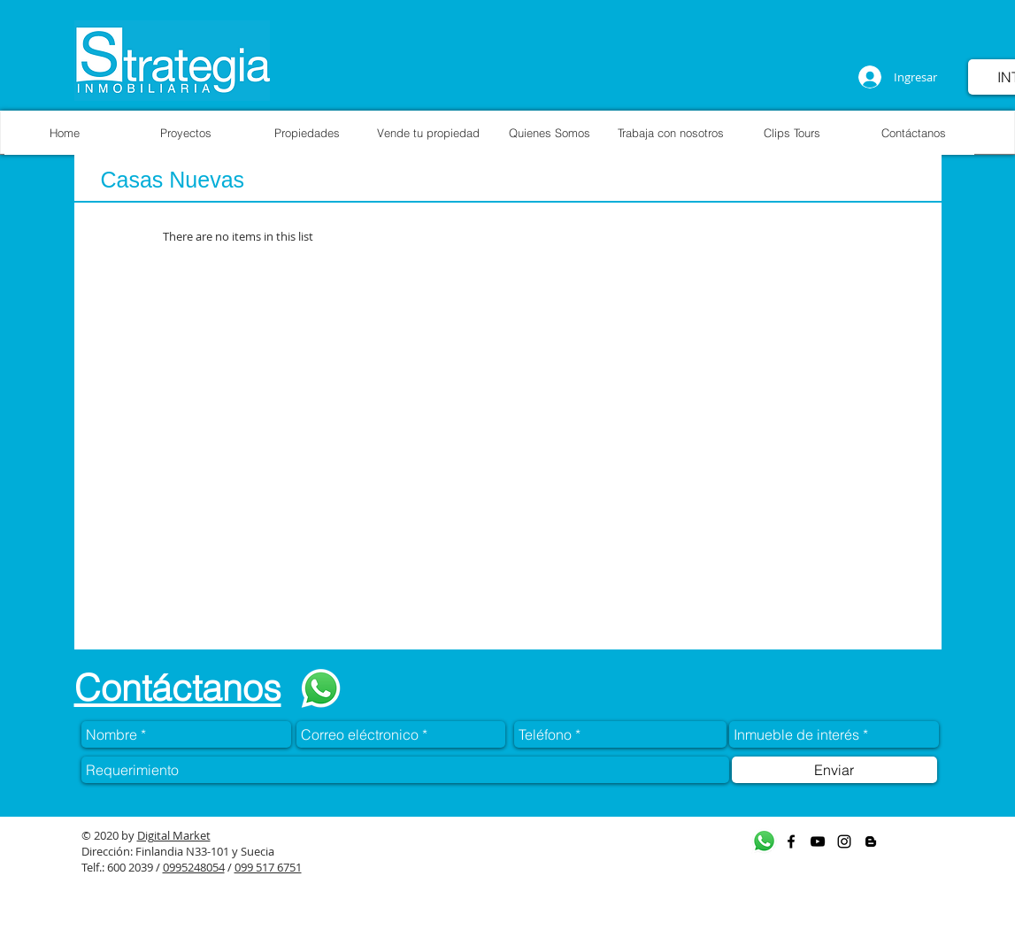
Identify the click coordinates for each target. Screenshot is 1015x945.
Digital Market (174, 835)
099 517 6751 (268, 867)
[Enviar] (834, 770)
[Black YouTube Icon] (818, 841)
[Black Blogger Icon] (871, 841)
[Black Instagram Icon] (844, 841)
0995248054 (194, 867)
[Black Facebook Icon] (791, 841)
